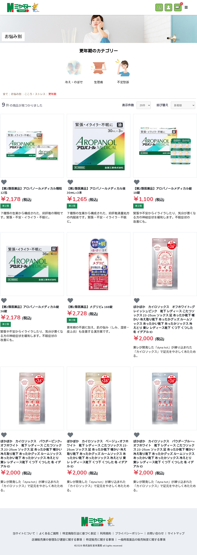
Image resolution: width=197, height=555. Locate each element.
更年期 (52, 94)
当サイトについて (24, 533)
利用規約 (105, 533)
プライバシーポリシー (129, 533)
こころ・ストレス (34, 94)
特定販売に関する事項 (100, 539)
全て (5, 94)
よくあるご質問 (49, 533)
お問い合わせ (155, 533)
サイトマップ (176, 533)
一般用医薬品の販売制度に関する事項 (141, 539)
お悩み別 (16, 94)
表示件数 (128, 105)
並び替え (162, 105)
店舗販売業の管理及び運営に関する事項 (57, 539)
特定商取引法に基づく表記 (79, 533)
